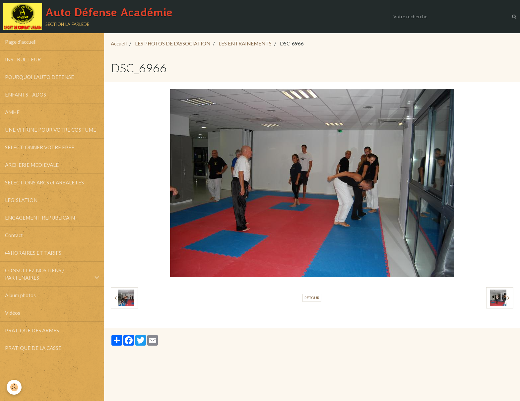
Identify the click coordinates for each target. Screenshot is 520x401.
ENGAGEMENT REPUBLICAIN (40, 218)
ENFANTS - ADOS (25, 95)
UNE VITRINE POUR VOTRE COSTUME (50, 130)
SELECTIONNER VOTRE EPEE (39, 147)
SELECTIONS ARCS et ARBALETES (44, 182)
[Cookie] (14, 387)
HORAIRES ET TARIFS (33, 253)
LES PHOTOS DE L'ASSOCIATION (172, 43)
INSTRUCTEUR (23, 59)
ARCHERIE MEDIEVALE (32, 165)
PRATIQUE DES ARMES (32, 330)
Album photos (20, 295)
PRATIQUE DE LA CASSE (33, 348)
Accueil (119, 43)
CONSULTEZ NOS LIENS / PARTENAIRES (34, 274)
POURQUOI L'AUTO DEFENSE (39, 77)
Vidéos (12, 313)
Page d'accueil (20, 42)
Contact (14, 235)
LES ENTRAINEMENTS (245, 43)
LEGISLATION (21, 200)
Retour (311, 297)
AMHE (12, 112)
